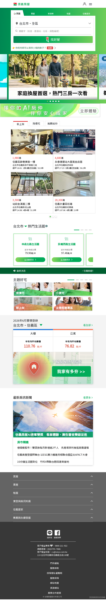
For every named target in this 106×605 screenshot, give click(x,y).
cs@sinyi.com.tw (59, 551)
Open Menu (90, 4)
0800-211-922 (61, 545)
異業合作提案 (54, 592)
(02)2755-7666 (53, 548)
